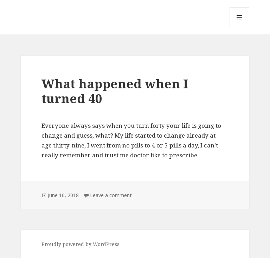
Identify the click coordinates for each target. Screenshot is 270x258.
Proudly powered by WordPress (80, 244)
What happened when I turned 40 (114, 91)
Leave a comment (111, 195)
